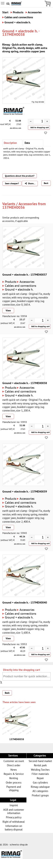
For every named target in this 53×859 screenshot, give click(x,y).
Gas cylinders (40, 782)
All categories (40, 791)
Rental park (40, 765)
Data (27, 143)
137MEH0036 (13, 207)
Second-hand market (40, 761)
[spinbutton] (36, 122)
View (8, 310)
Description (10, 143)
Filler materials (40, 774)
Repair (40, 778)
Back (46, 183)
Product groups (40, 795)
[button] (47, 121)
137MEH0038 (16, 739)
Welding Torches (40, 769)
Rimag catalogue (40, 786)
